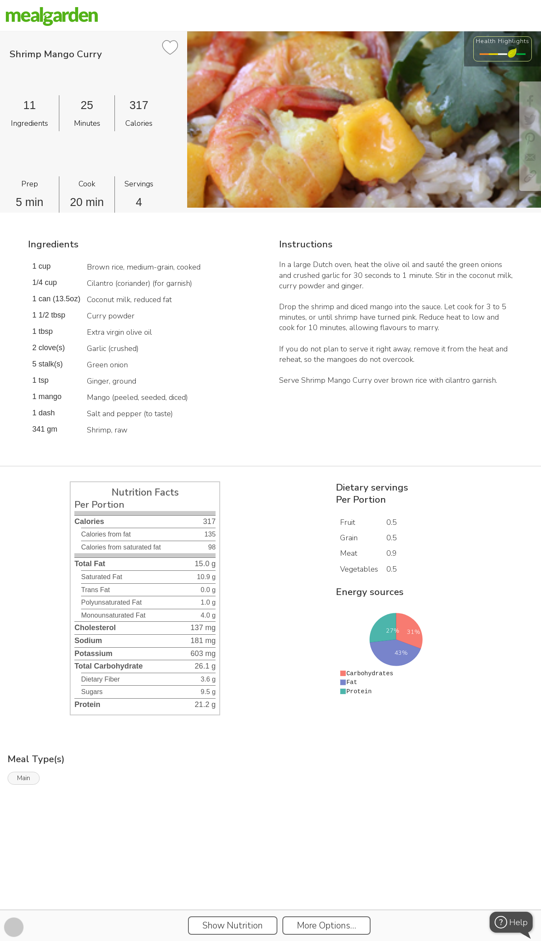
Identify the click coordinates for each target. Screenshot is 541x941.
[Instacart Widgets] (270, 881)
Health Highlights (502, 41)
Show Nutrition (232, 925)
